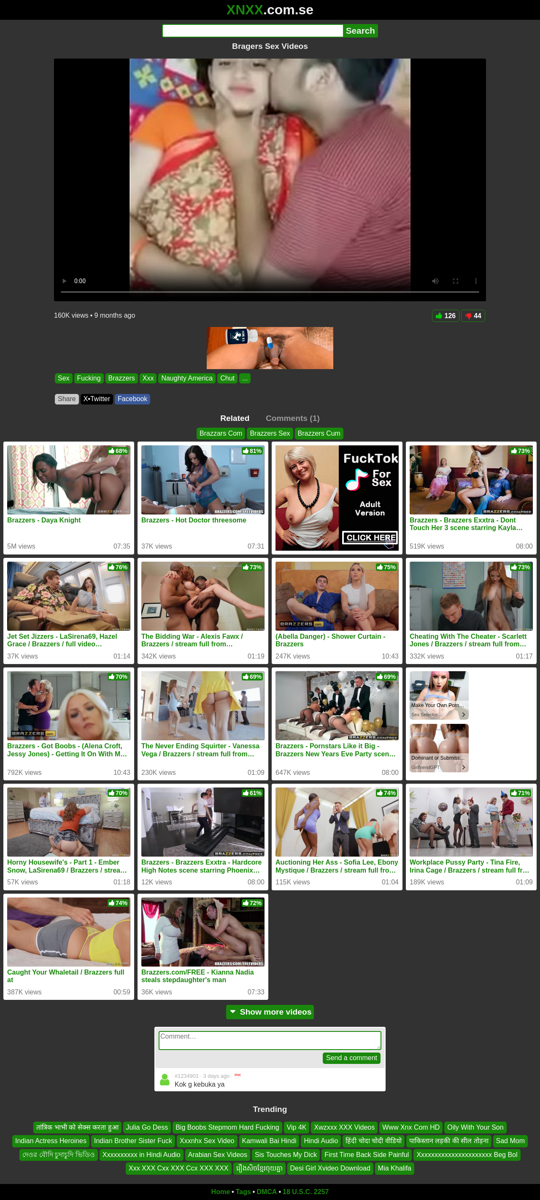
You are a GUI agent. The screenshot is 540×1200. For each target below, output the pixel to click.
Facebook (132, 398)
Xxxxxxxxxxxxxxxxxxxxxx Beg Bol (466, 1154)
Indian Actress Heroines (50, 1140)
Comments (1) (293, 418)
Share (67, 398)
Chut (227, 378)
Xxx (148, 378)
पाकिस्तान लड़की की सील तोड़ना (449, 1140)
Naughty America (187, 378)
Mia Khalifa (394, 1168)
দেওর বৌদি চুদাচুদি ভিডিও (58, 1154)
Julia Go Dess (147, 1127)
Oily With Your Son (475, 1127)
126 (446, 315)
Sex (64, 378)
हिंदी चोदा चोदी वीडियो (373, 1140)
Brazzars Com (221, 433)
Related (234, 418)
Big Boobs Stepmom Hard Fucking (227, 1127)
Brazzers (121, 378)
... (245, 378)
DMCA (266, 1191)
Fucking (89, 378)
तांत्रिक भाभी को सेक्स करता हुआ (77, 1127)
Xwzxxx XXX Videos (344, 1127)
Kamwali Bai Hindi (269, 1140)
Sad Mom (510, 1140)
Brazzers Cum (319, 433)
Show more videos (270, 1011)
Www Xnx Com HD (411, 1127)
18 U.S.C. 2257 (306, 1191)
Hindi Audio (321, 1140)
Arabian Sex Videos (217, 1154)
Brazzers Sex (270, 433)
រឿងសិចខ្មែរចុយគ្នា (259, 1168)
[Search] (252, 31)
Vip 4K (297, 1127)
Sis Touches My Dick (286, 1154)
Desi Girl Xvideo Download (330, 1168)
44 (473, 315)
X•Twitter (97, 398)
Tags (243, 1191)
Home (220, 1191)
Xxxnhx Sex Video (207, 1140)
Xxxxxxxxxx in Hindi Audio (142, 1154)
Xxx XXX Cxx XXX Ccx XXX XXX (179, 1168)
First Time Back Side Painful (366, 1154)
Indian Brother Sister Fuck (133, 1140)
